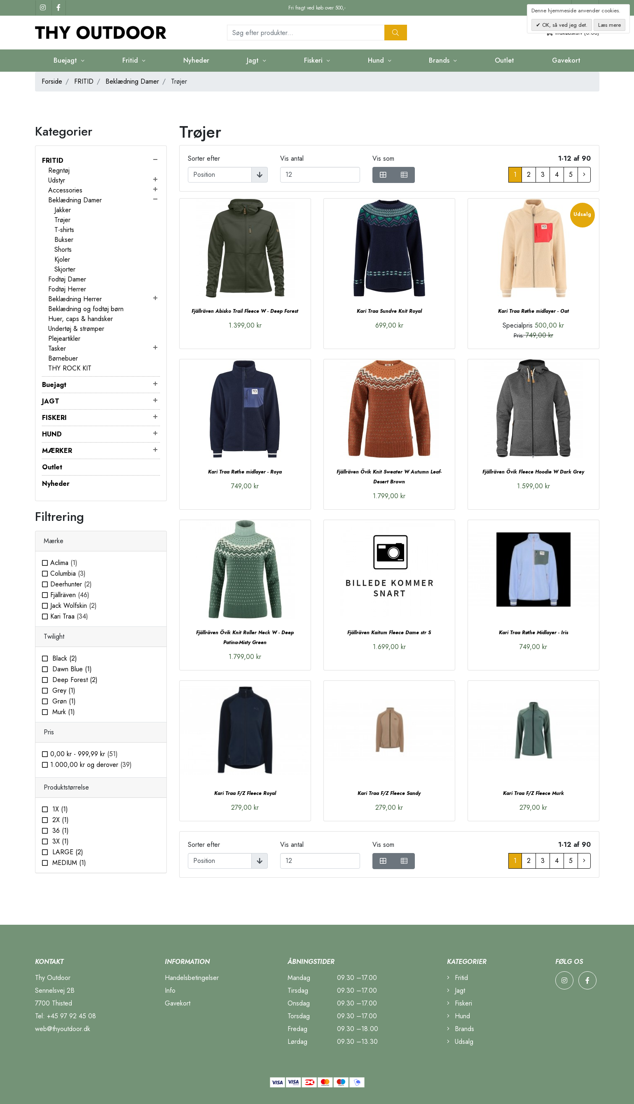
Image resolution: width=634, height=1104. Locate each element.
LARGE (66, 852)
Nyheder (196, 60)
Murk (62, 712)
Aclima (63, 562)
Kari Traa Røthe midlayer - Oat (533, 311)
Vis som (383, 158)
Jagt (254, 60)
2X (59, 820)
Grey (62, 690)
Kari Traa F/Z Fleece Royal (245, 793)
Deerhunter (71, 584)
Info (170, 990)
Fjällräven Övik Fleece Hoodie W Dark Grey (533, 472)
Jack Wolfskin (73, 605)
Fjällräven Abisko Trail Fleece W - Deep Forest (245, 311)
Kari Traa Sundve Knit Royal (389, 311)
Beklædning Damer (132, 81)
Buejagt (66, 60)
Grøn (63, 701)
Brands (440, 60)
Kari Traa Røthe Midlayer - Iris (533, 632)
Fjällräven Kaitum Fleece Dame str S (389, 632)
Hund (377, 60)
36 (59, 830)
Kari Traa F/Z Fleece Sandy (389, 793)
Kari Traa (69, 616)
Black (63, 658)
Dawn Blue (71, 669)
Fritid (131, 60)
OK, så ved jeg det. (563, 25)
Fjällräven (69, 595)
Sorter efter (204, 158)
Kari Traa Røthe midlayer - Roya (245, 472)
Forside (52, 81)
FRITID (84, 81)
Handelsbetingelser (192, 977)
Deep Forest (74, 679)
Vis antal (292, 158)
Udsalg (460, 1041)
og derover (91, 764)
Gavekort (566, 60)
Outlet (504, 60)
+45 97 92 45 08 (71, 1016)
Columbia (68, 573)
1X (59, 809)
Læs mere (609, 25)
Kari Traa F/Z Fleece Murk (533, 793)
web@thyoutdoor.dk (62, 1029)
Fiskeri (314, 60)
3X (59, 841)
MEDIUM (68, 862)
